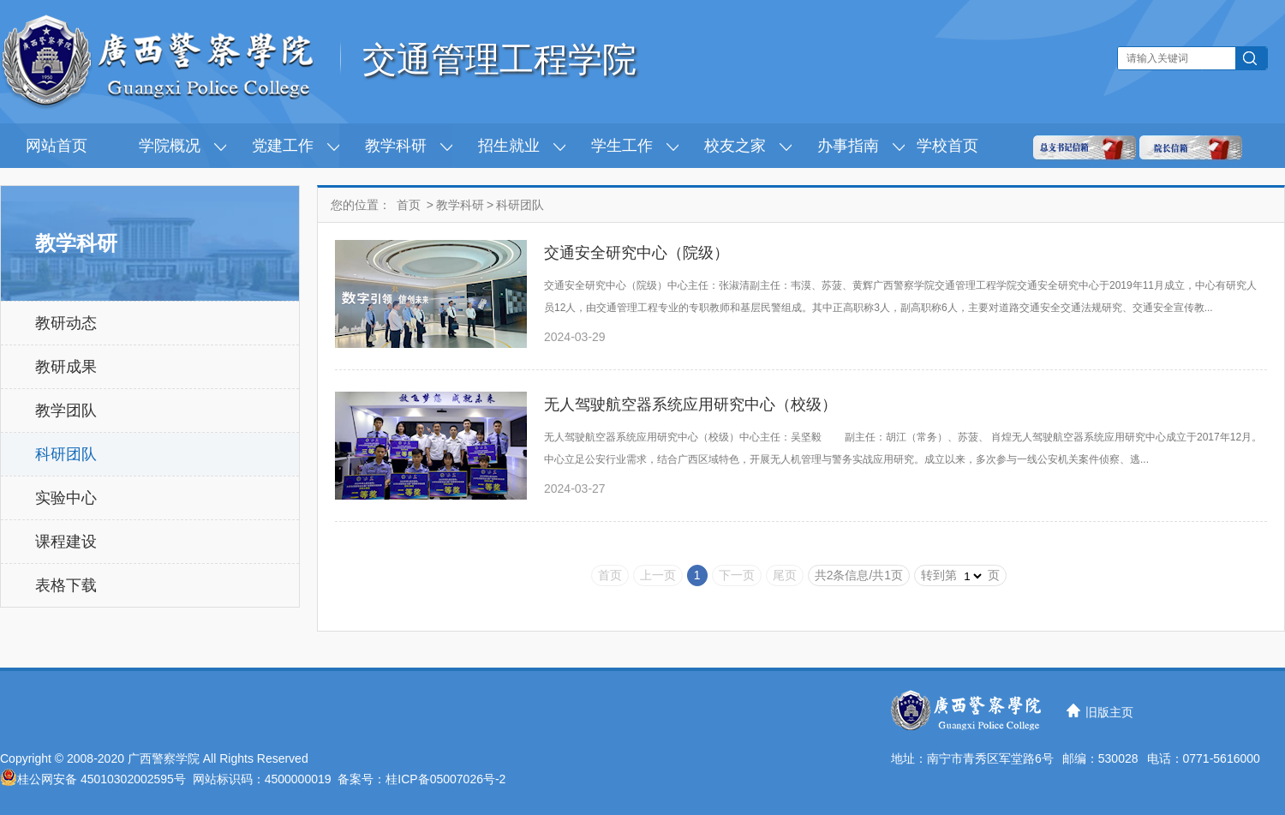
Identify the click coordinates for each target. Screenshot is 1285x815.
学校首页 (947, 145)
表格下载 (66, 585)
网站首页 (56, 145)
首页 (409, 205)
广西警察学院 (164, 758)
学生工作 (622, 145)
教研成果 (66, 366)
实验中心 (66, 497)
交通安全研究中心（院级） (636, 252)
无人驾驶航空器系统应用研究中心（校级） (690, 404)
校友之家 (735, 145)
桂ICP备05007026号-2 (445, 779)
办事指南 (848, 145)
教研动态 (66, 323)
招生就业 (509, 145)
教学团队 (66, 410)
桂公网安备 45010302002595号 (101, 779)
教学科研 (396, 145)
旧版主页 (1109, 712)
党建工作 (283, 145)
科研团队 (66, 454)
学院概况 (169, 145)
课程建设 (66, 541)
